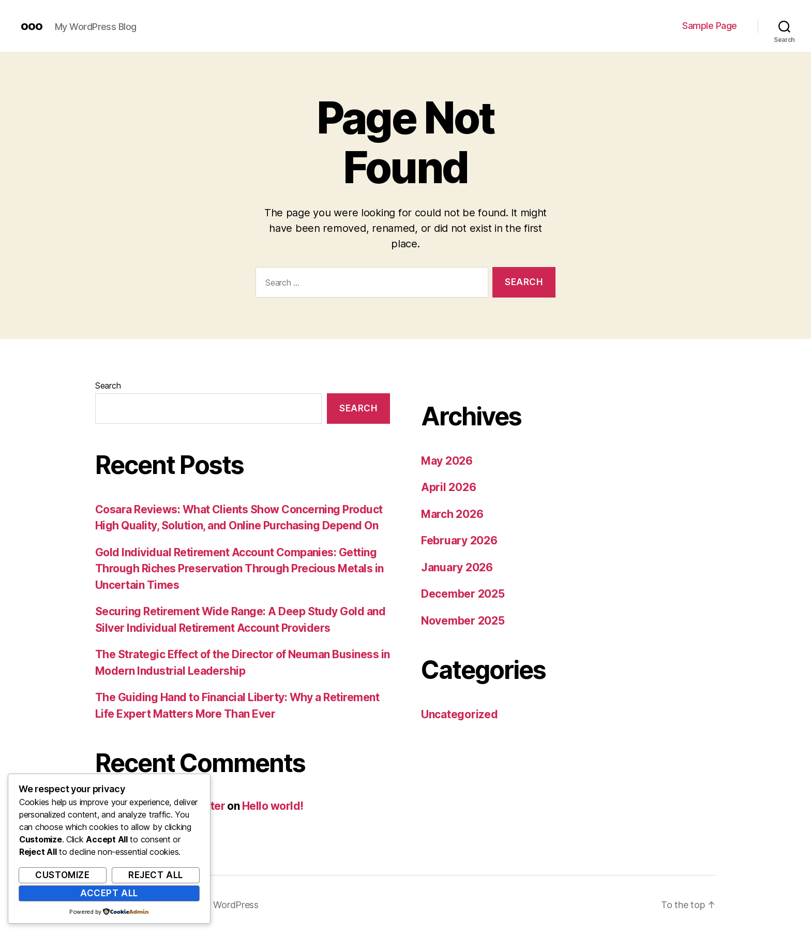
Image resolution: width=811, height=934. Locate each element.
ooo (31, 26)
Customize (62, 875)
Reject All (155, 875)
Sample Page (709, 25)
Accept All (109, 893)
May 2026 (447, 460)
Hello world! (273, 805)
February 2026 (459, 540)
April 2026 (448, 487)
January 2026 (457, 567)
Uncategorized (459, 714)
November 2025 (463, 620)
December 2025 (463, 593)
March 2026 (452, 514)
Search (108, 385)
